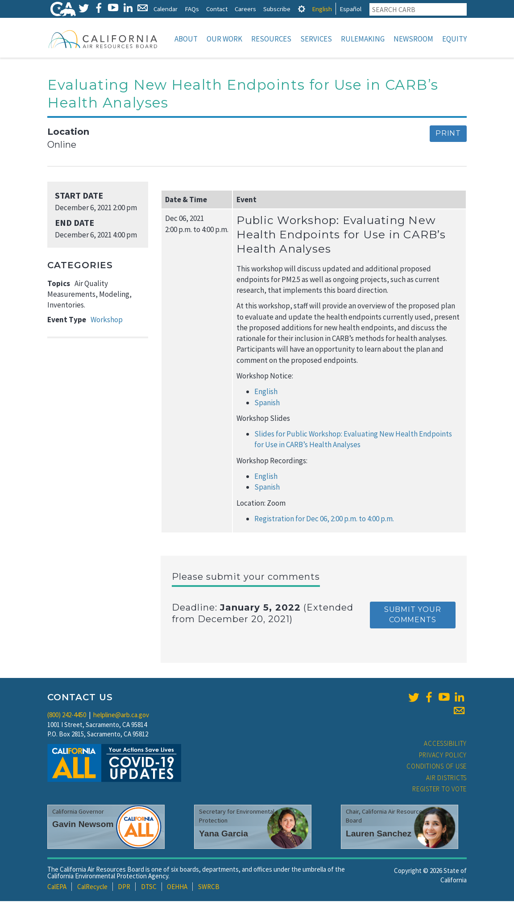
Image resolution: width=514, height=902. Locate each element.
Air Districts (446, 778)
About (186, 39)
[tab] (302, 9)
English (322, 8)
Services (316, 39)
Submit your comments (412, 615)
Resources (271, 39)
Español (350, 8)
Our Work (224, 39)
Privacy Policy (443, 756)
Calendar (165, 8)
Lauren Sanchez (378, 834)
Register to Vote (439, 790)
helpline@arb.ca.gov (121, 715)
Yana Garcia (223, 834)
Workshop (107, 320)
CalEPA (56, 887)
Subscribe (276, 8)
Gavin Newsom (83, 825)
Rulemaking (363, 39)
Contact (217, 8)
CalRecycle (92, 887)
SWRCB (209, 887)
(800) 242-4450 (66, 715)
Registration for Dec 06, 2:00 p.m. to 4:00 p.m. (324, 519)
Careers (245, 8)
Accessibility (445, 744)
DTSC (149, 887)
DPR (124, 887)
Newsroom (413, 39)
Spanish (267, 403)
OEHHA (177, 887)
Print (448, 134)
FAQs (192, 8)
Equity (454, 39)
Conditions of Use (436, 767)
